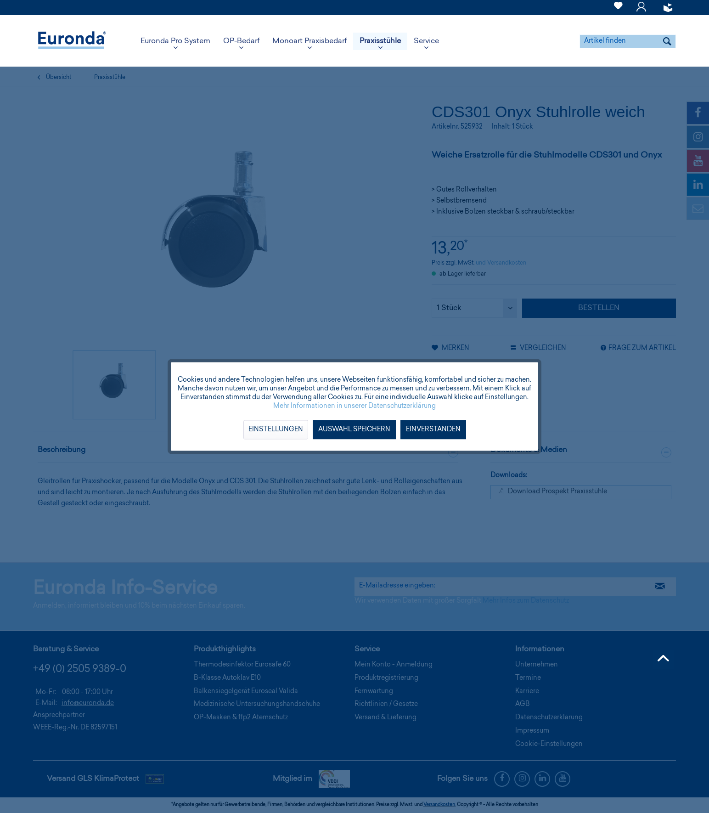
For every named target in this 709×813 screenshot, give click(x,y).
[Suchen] (667, 41)
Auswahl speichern (354, 430)
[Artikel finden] (628, 41)
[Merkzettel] (618, 11)
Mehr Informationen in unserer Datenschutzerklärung (354, 406)
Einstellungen (275, 430)
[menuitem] (618, 7)
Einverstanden (433, 430)
